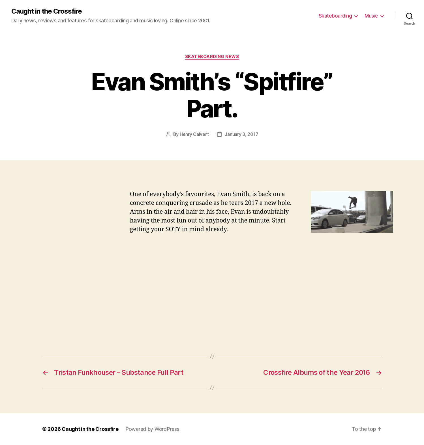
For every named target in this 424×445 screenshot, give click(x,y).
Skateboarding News (212, 56)
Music (371, 16)
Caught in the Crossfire (46, 11)
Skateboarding (335, 16)
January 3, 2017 (241, 134)
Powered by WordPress (152, 429)
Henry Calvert (194, 134)
